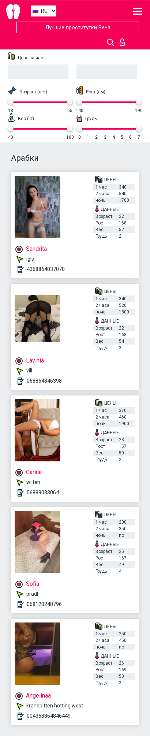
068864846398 (44, 381)
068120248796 (44, 604)
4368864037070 (46, 269)
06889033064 (43, 492)
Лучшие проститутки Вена (77, 27)
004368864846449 (49, 716)
